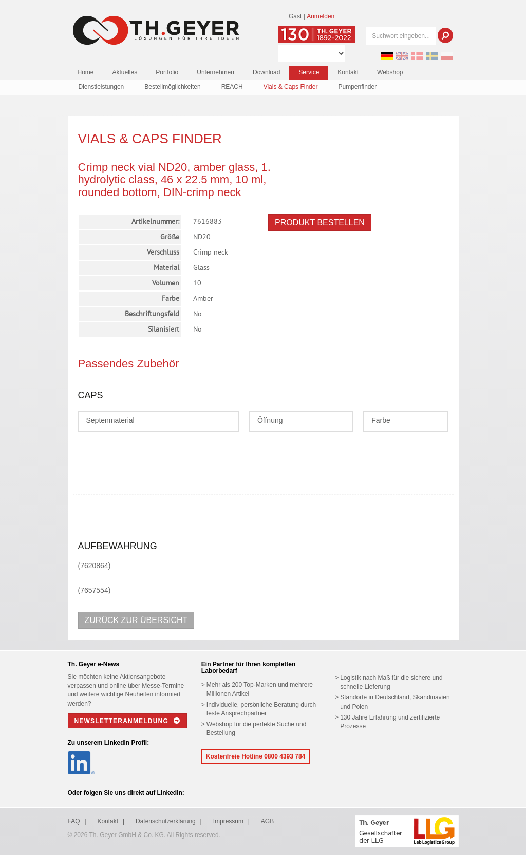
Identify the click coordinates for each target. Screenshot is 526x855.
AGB (267, 821)
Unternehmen (215, 72)
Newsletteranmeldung (127, 721)
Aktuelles (125, 72)
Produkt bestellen (320, 222)
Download (266, 72)
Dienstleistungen (101, 86)
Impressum (228, 821)
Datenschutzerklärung (166, 821)
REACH (232, 86)
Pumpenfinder (357, 86)
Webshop (390, 72)
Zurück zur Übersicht (136, 620)
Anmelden (320, 16)
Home (86, 72)
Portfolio (167, 72)
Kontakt (348, 72)
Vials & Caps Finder (291, 86)
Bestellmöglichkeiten (172, 86)
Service (308, 72)
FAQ (74, 821)
